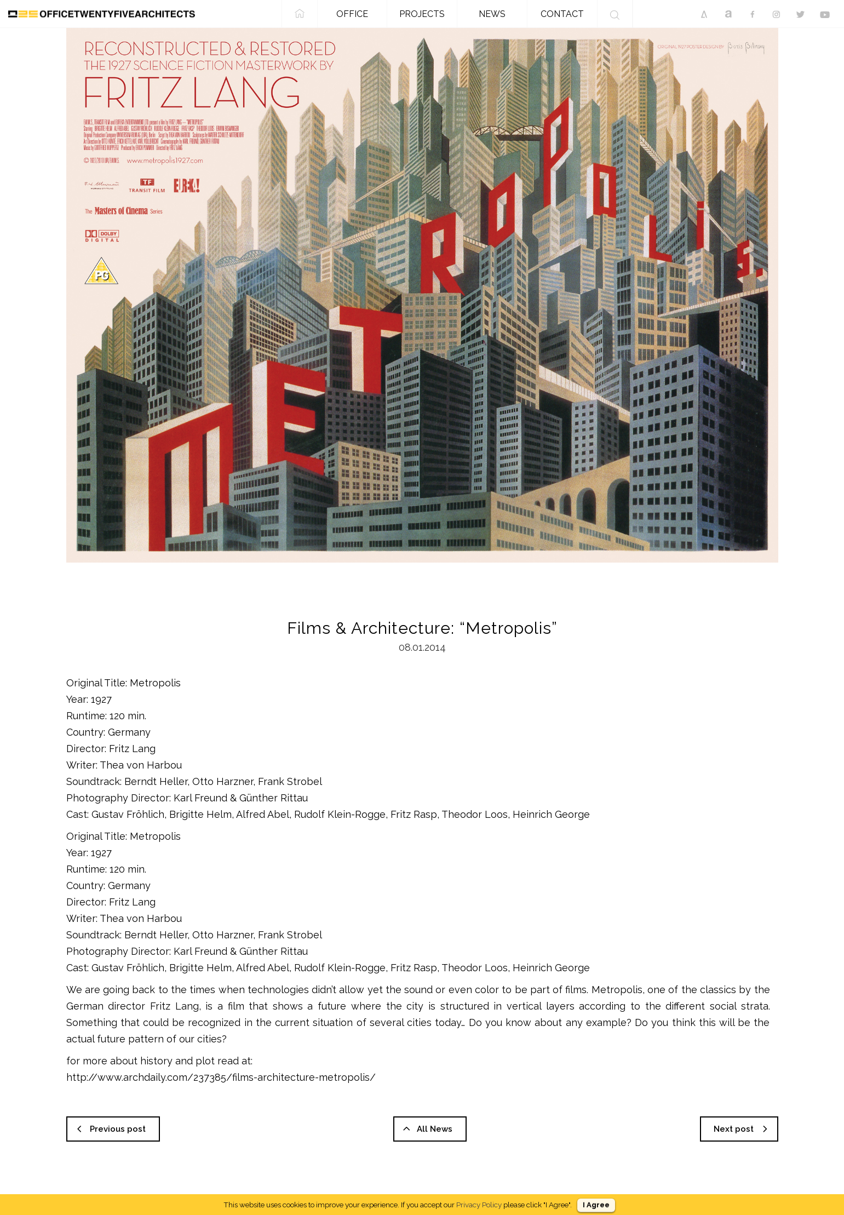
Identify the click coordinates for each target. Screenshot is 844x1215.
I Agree (596, 1205)
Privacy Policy (479, 1204)
